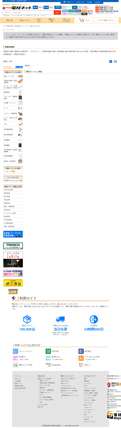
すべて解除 (19, 67)
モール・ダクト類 (45, 385)
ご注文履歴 (17, 381)
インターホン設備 (10, 213)
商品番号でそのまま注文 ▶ (13, 180)
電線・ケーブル (44, 380)
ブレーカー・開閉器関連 (46, 390)
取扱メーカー (24, 20)
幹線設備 (7, 193)
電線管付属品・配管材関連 (13, 26)
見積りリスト (18, 383)
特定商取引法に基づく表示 (68, 388)
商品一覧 (9, 20)
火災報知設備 (8, 223)
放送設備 (7, 210)
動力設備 (7, 196)
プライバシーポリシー (67, 393)
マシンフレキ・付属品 (27, 26)
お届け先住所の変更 (20, 388)
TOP (4, 26)
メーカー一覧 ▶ (9, 171)
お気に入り (17, 378)
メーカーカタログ (66, 386)
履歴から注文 (52, 20)
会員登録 (97, 2)
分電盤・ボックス (45, 392)
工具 (41, 402)
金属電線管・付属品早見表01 (14, 54)
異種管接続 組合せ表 (107, 51)
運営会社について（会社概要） (69, 390)
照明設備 (7, 203)
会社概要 (89, 2)
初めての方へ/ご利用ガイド (68, 378)
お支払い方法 (80, 2)
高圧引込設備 (8, 190)
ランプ (41, 395)
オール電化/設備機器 (45, 397)
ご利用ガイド (69, 2)
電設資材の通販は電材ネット (61, 426)
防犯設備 (7, 216)
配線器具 (42, 387)
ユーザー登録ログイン (106, 20)
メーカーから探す (43, 404)
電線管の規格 (8, 51)
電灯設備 (7, 200)
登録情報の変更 (18, 386)
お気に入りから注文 (66, 20)
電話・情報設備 (9, 206)
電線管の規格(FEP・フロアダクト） (27, 51)
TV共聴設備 (8, 220)
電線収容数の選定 (49, 51)
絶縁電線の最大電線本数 (66, 51)
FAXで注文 (39, 20)
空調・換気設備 (9, 226)
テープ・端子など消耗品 (46, 399)
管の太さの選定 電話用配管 (87, 51)
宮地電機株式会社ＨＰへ (114, 378)
